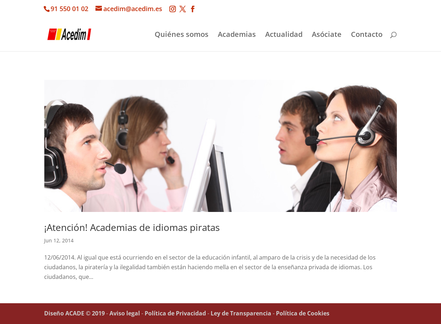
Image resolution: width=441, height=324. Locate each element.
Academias (237, 35)
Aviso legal (124, 313)
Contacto (367, 35)
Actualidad (283, 35)
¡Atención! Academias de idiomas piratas (132, 227)
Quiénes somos (181, 35)
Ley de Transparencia (241, 313)
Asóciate (327, 35)
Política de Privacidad (175, 313)
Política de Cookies (302, 313)
